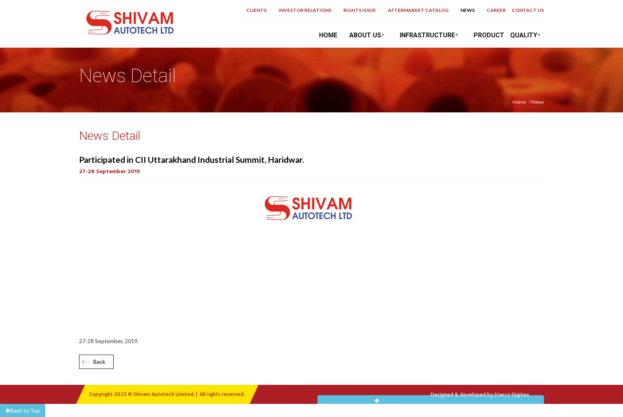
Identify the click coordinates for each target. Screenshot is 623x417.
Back (99, 361)
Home (328, 35)
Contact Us (528, 10)
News (467, 10)
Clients (256, 10)
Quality (527, 35)
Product (489, 35)
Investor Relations (305, 10)
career (496, 10)
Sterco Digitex (511, 395)
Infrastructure (431, 35)
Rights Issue (359, 10)
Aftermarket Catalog (418, 10)
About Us (368, 35)
